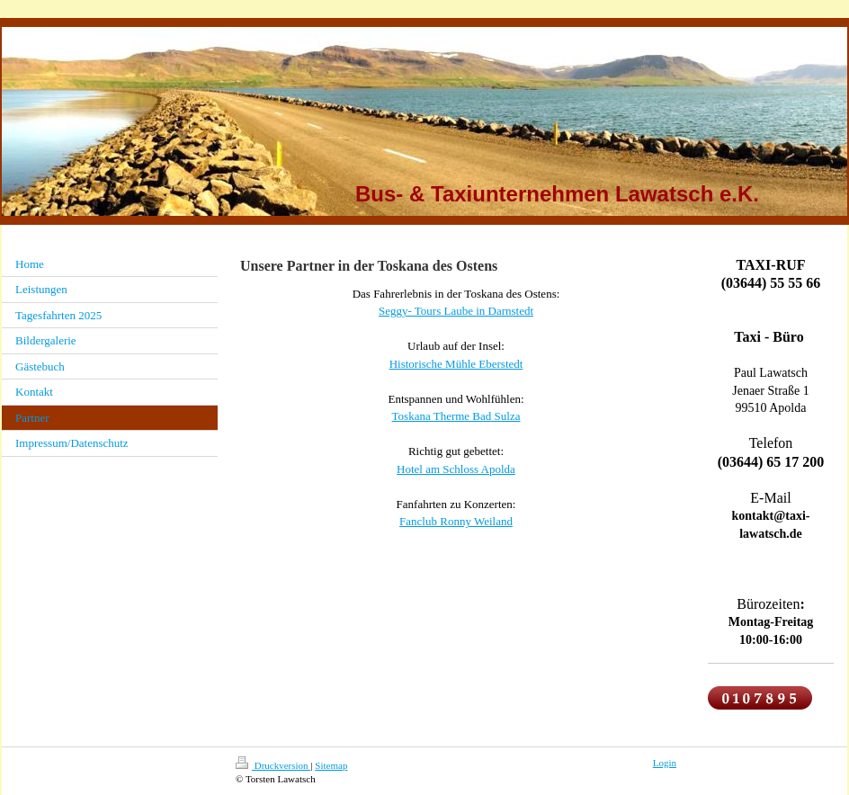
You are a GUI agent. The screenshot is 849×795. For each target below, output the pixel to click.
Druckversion (273, 765)
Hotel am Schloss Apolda (456, 469)
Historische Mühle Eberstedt (456, 364)
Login (664, 762)
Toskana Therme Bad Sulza (456, 416)
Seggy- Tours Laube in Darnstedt (456, 310)
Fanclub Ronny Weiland (456, 521)
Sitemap (331, 765)
